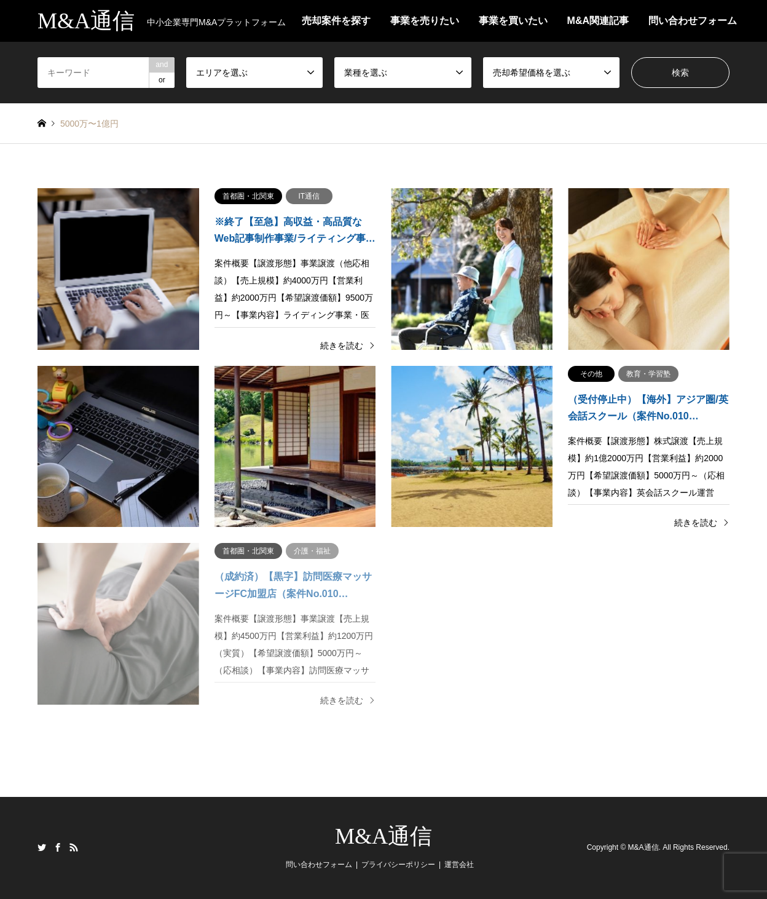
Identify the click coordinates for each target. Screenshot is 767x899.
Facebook (57, 847)
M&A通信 (383, 836)
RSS (73, 847)
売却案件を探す (336, 20)
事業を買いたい (513, 20)
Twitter (41, 847)
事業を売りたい (424, 20)
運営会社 (459, 864)
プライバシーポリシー (398, 864)
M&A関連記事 (598, 20)
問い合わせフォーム (692, 20)
